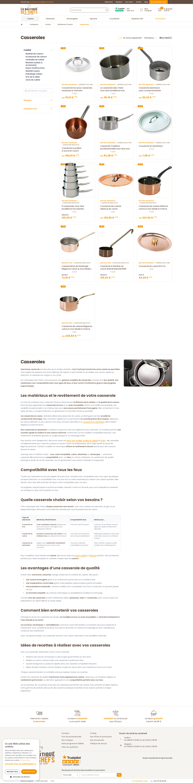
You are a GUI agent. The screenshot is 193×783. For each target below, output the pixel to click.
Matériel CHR (137, 18)
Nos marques (67, 740)
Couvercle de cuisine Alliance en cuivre (116, 207)
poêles (79, 440)
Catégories (34, 24)
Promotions (160, 18)
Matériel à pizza (33, 71)
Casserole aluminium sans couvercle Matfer (154, 89)
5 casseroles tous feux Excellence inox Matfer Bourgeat (77, 207)
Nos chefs (129, 2)
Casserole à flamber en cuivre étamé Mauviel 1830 (116, 267)
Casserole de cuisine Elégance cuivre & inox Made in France (77, 327)
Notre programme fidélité (73, 743)
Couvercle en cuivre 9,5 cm (154, 266)
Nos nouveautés (97, 740)
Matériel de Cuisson (65, 24)
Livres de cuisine (33, 80)
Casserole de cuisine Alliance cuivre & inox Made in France (154, 207)
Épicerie (93, 18)
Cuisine (30, 18)
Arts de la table (33, 77)
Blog (146, 2)
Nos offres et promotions (101, 736)
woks (103, 440)
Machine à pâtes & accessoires (34, 63)
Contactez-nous (158, 2)
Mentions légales (27, 781)
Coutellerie (114, 18)
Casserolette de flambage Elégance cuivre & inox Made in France (77, 267)
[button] (21, 765)
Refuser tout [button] (12, 772)
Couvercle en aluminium (154, 146)
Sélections (109, 2)
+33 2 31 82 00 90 (158, 781)
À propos (65, 733)
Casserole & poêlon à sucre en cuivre (77, 149)
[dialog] (20, 760)
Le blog (93, 733)
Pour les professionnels (71, 736)
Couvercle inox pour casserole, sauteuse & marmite (77, 89)
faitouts (93, 555)
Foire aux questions (70, 747)
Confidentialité (42, 781)
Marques (119, 2)
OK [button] (119, 775)
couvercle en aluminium (93, 422)
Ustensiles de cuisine (35, 59)
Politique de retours (98, 743)
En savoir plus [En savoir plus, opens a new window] (25, 760)
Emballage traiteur (34, 74)
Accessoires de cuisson (36, 56)
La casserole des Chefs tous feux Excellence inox (116, 89)
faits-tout (70, 440)
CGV (52, 781)
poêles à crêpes (90, 440)
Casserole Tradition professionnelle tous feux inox (116, 147)
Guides (138, 2)
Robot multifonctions (35, 68)
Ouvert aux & (37, 2)
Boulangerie (72, 18)
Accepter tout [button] (29, 772)
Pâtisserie (50, 18)
